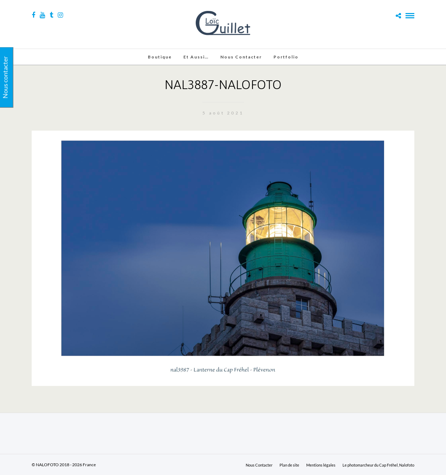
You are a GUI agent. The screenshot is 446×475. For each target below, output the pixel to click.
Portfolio (286, 57)
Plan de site (289, 465)
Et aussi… (196, 57)
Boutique (160, 57)
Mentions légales (320, 465)
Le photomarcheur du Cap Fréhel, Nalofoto (378, 465)
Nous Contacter (241, 57)
